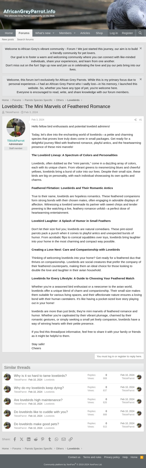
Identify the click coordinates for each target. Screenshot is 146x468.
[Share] (135, 120)
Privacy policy (112, 457)
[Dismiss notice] (140, 49)
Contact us (74, 457)
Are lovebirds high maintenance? (38, 400)
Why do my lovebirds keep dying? (39, 388)
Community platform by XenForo (73, 464)
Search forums (25, 39)
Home (9, 33)
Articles (85, 33)
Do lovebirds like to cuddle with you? (41, 412)
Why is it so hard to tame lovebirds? (40, 376)
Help (125, 457)
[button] (53, 33)
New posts (8, 39)
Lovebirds (49, 379)
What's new (42, 33)
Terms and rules (92, 457)
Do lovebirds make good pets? (36, 424)
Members (65, 33)
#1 (140, 119)
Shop (99, 33)
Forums (24, 33)
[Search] (140, 33)
